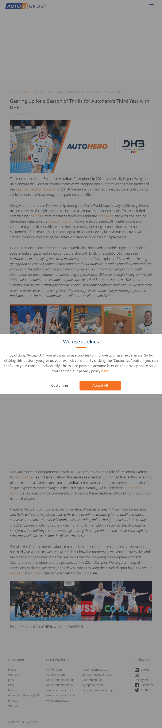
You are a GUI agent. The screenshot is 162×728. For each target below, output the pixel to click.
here (105, 371)
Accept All (100, 385)
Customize (59, 385)
